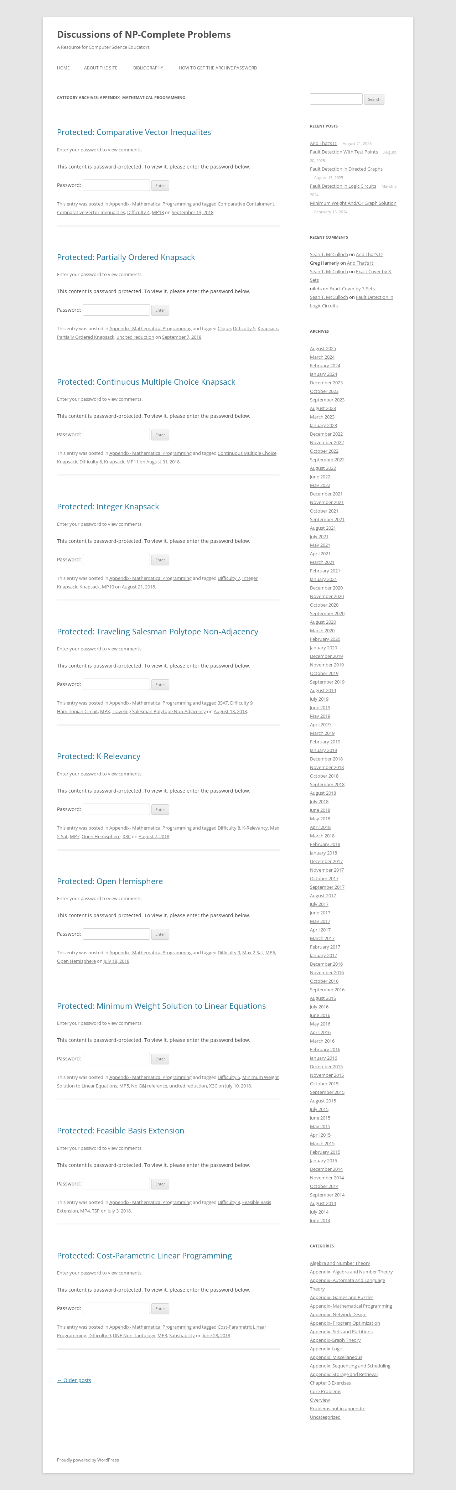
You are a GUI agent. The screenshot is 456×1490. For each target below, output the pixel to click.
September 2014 (327, 1195)
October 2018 (324, 776)
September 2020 (327, 613)
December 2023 (326, 382)
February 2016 (325, 1049)
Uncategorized (325, 1417)
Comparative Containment (246, 204)
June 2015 (320, 1118)
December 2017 (326, 861)
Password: (103, 185)
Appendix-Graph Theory (335, 1340)
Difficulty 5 (244, 328)
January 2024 (323, 374)
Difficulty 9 (241, 703)
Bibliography (148, 68)
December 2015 (326, 1066)
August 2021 (323, 528)
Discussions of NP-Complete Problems (144, 34)
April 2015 (320, 1135)
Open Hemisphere (101, 836)
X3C (127, 836)
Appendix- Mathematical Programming (150, 204)
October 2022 (324, 451)
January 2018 (323, 853)
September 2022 (327, 459)
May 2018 (320, 818)
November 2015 (327, 1075)
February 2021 (325, 570)
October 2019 (324, 673)
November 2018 (327, 767)
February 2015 (325, 1152)
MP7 (74, 836)
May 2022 (320, 485)
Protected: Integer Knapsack (108, 506)
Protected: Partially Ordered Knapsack (126, 256)
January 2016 (323, 1058)
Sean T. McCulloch (329, 254)
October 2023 (324, 391)
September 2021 (327, 519)
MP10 (108, 586)
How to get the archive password (218, 68)
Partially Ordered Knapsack (85, 337)
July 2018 (319, 801)
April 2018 (320, 827)
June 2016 (320, 1015)
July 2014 (319, 1212)
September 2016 (327, 989)
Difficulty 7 (229, 578)
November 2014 (327, 1177)
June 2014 (320, 1220)
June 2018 (320, 810)
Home (63, 68)
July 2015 (319, 1109)
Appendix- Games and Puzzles (341, 1297)
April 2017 (320, 929)
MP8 (105, 711)
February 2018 (325, 844)
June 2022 (320, 476)
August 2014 (323, 1203)
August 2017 (323, 895)
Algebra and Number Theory (340, 1263)
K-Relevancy (255, 828)
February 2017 (325, 947)
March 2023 (322, 417)
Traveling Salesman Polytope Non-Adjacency (159, 711)
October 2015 (324, 1083)
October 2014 (324, 1186)
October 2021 (324, 511)
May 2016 (320, 1024)
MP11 (132, 461)
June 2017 (320, 912)
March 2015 (322, 1143)
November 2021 (327, 502)
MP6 (270, 952)
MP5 (124, 1086)
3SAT (223, 703)
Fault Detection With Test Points (344, 152)
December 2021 (326, 493)
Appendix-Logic (326, 1348)
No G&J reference (149, 1086)
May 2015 (320, 1126)
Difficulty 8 (229, 828)
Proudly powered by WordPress (88, 1460)
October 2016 (324, 981)
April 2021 (320, 553)
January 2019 (323, 750)
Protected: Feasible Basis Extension (121, 1130)
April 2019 (320, 724)
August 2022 (323, 468)
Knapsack (268, 328)
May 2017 (320, 921)
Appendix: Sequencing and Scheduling (350, 1365)
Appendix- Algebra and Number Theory (351, 1271)
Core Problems (325, 1391)
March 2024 (322, 357)
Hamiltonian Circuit (77, 711)
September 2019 (327, 682)
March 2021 (322, 562)
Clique (224, 328)
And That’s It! (323, 143)
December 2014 (326, 1169)
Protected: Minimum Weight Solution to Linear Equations (161, 1005)
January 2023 (323, 425)
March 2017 (322, 938)
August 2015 (323, 1100)
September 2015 (327, 1092)
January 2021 (323, 579)
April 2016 (320, 1032)
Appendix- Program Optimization (345, 1323)
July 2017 (319, 904)
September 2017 (327, 887)
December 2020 (326, 588)
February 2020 (325, 639)
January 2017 (323, 955)
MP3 (162, 1335)
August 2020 (323, 622)
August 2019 (323, 690)
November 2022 (327, 442)
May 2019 (320, 716)
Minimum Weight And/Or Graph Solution (353, 203)
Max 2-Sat (252, 952)
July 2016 (319, 1006)
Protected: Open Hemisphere (110, 881)
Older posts (74, 1380)
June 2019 (320, 707)
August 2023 (323, 408)
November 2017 (327, 870)
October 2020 (324, 605)
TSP (96, 1211)
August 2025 (323, 348)
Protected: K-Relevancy (98, 756)
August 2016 (323, 998)
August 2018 (323, 793)
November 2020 (327, 596)
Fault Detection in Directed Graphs (346, 169)
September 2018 (327, 784)
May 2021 (320, 545)
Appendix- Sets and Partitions (341, 1331)
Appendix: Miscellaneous (336, 1357)
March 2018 (322, 835)
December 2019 (326, 656)
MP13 (158, 212)
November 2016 (327, 972)
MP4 (85, 1211)
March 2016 (322, 1041)
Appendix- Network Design (338, 1314)
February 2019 (325, 741)
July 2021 (319, 536)
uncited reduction (135, 337)
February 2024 (325, 365)
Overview (320, 1400)
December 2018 (326, 759)
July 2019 (319, 699)
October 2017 (324, 878)
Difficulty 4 (138, 212)
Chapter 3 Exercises (330, 1383)
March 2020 (322, 630)
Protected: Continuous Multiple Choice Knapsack (146, 381)
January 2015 (323, 1160)
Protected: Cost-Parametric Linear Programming (144, 1255)
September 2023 (327, 399)
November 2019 (327, 664)
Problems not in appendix (337, 1408)
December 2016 (326, 964)
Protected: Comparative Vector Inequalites (134, 131)
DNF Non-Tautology (134, 1335)
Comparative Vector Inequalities (91, 212)
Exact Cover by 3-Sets (352, 288)
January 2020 (323, 647)
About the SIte (101, 68)
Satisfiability (182, 1335)
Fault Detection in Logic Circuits (343, 186)
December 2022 (326, 434)
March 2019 (322, 733)
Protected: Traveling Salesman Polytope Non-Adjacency (157, 631)
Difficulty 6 (90, 461)
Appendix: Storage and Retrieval (344, 1374)
